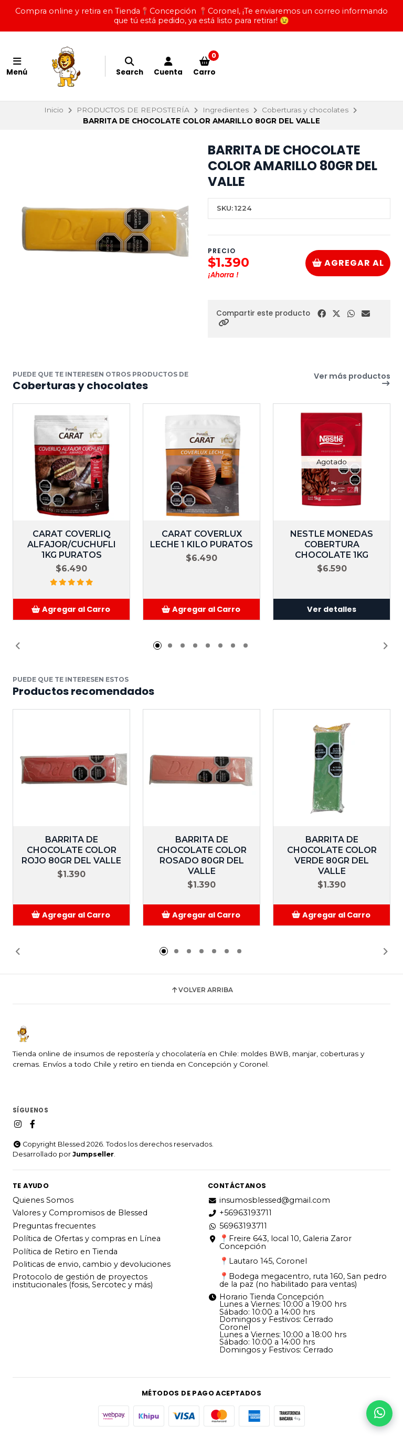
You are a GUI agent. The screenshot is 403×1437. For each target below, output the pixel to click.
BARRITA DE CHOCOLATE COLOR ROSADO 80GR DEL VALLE (202, 855)
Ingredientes (226, 110)
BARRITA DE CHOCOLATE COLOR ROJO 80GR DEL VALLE (71, 850)
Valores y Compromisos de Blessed (80, 1212)
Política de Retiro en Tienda (65, 1251)
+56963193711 (240, 1212)
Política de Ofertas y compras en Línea (87, 1238)
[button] (223, 322)
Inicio (53, 110)
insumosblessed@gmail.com (269, 1200)
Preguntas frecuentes (54, 1226)
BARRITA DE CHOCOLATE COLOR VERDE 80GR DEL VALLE (332, 855)
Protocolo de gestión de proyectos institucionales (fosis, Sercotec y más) (83, 1280)
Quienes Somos (43, 1200)
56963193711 (237, 1226)
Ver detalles (331, 609)
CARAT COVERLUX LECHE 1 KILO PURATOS (201, 539)
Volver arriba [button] (202, 990)
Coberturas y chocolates (305, 110)
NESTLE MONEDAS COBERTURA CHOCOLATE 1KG (331, 544)
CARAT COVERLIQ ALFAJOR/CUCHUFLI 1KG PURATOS (71, 544)
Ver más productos (352, 380)
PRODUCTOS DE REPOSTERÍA (133, 110)
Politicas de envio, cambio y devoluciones (92, 1264)
